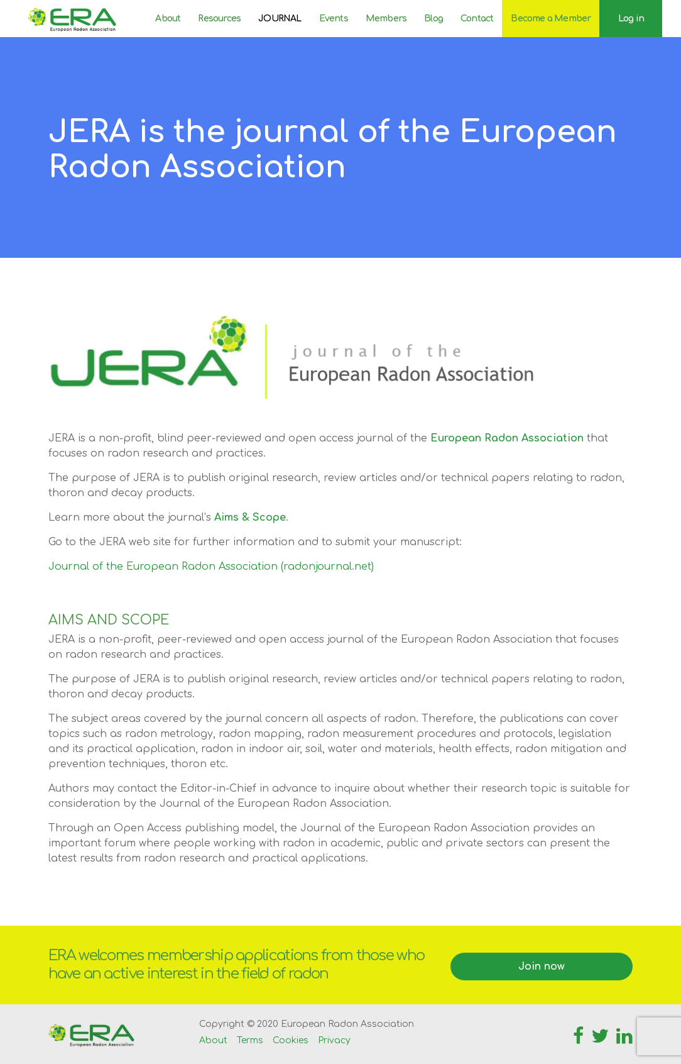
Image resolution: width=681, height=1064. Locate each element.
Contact (476, 18)
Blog (433, 18)
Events (333, 18)
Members (386, 18)
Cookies (290, 1040)
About (167, 18)
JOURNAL (279, 18)
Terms (250, 1040)
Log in (631, 18)
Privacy (334, 1040)
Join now (541, 966)
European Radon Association (507, 438)
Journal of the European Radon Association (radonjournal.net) (211, 566)
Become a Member (551, 18)
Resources (219, 18)
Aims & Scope (250, 517)
